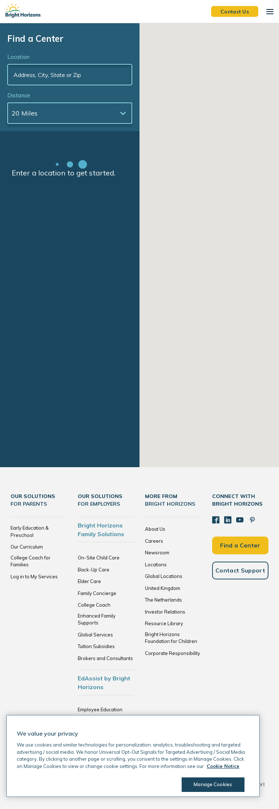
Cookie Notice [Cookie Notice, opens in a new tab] (223, 766)
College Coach (94, 605)
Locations (156, 564)
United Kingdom (162, 588)
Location (18, 57)
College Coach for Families (30, 561)
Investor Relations (165, 612)
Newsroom (157, 552)
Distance (18, 95)
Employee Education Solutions (100, 713)
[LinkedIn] (227, 519)
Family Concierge (97, 593)
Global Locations (163, 576)
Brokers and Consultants (105, 658)
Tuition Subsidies (96, 646)
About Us (155, 529)
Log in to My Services (34, 576)
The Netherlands (163, 600)
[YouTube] (239, 519)
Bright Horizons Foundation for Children (171, 637)
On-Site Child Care (99, 558)
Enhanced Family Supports (97, 619)
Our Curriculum (27, 547)
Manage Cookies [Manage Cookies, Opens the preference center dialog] (213, 784)
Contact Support (240, 570)
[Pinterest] (252, 519)
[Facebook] (215, 519)
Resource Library (164, 623)
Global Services (95, 635)
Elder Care (89, 581)
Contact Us (235, 11)
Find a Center (240, 545)
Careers (154, 541)
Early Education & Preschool (30, 531)
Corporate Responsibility (172, 653)
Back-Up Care (93, 570)
